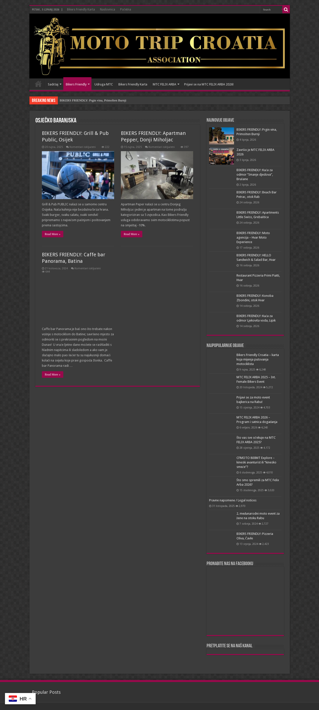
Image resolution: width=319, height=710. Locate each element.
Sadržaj (53, 84)
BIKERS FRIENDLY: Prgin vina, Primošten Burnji (93, 100)
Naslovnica (107, 9)
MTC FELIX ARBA (164, 84)
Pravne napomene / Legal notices (232, 500)
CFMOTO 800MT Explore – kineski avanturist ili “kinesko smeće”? (256, 462)
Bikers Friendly (76, 84)
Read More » (53, 234)
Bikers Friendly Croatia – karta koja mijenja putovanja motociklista (258, 359)
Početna (125, 9)
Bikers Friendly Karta (81, 9)
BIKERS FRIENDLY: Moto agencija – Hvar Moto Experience (253, 237)
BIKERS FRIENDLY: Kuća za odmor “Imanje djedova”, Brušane (255, 174)
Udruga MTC (103, 84)
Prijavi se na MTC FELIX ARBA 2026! (209, 84)
